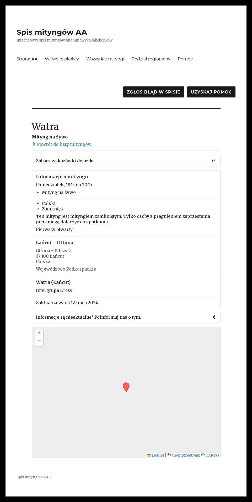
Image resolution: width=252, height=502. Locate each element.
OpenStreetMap (186, 455)
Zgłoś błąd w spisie (153, 92)
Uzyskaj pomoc (211, 92)
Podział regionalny (151, 58)
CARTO (212, 455)
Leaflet (155, 455)
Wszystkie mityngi (105, 58)
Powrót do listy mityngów (62, 144)
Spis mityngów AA (52, 32)
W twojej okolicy (62, 58)
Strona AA (27, 58)
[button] (124, 384)
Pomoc (185, 58)
